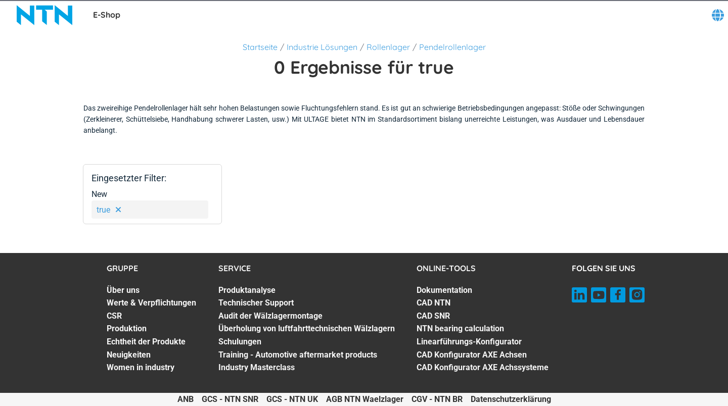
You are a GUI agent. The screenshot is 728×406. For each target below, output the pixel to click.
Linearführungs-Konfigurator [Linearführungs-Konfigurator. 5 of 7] (469, 341)
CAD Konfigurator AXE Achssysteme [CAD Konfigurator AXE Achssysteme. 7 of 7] (483, 367)
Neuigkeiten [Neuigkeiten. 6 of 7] (129, 355)
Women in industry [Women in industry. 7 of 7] (140, 367)
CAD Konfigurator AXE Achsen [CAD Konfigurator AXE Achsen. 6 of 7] (472, 355)
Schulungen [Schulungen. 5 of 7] (239, 341)
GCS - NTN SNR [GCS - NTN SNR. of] (230, 399)
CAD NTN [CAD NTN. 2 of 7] (433, 303)
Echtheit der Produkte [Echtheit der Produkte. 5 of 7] (146, 341)
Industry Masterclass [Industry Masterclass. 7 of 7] (256, 367)
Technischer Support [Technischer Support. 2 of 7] (256, 303)
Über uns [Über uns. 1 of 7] (123, 290)
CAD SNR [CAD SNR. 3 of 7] (433, 316)
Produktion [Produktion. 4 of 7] (127, 328)
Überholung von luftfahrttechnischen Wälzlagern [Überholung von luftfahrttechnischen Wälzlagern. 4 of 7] (306, 328)
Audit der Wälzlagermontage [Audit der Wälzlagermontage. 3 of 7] (270, 316)
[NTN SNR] (44, 15)
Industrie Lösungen (322, 47)
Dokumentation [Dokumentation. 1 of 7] (444, 290)
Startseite (260, 47)
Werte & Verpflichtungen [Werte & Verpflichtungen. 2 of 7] (151, 303)
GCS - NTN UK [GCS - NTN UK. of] (292, 399)
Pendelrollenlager (452, 47)
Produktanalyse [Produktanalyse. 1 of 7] (247, 290)
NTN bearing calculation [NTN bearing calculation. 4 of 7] (460, 328)
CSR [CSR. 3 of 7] (114, 316)
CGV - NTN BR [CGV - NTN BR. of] (437, 399)
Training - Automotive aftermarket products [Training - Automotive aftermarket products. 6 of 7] (297, 355)
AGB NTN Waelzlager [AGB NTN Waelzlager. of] (364, 399)
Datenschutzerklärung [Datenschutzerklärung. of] (511, 399)
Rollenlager (388, 47)
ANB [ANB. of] (185, 399)
